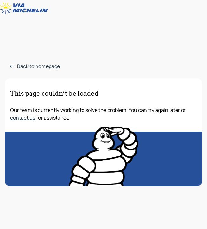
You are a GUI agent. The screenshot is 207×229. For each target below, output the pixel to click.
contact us (22, 117)
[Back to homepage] (25, 8)
